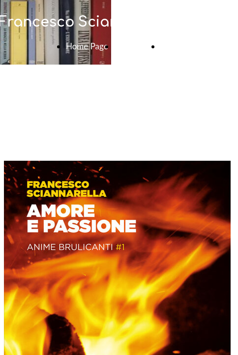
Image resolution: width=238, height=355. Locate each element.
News (170, 46)
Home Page (87, 46)
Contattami (134, 46)
